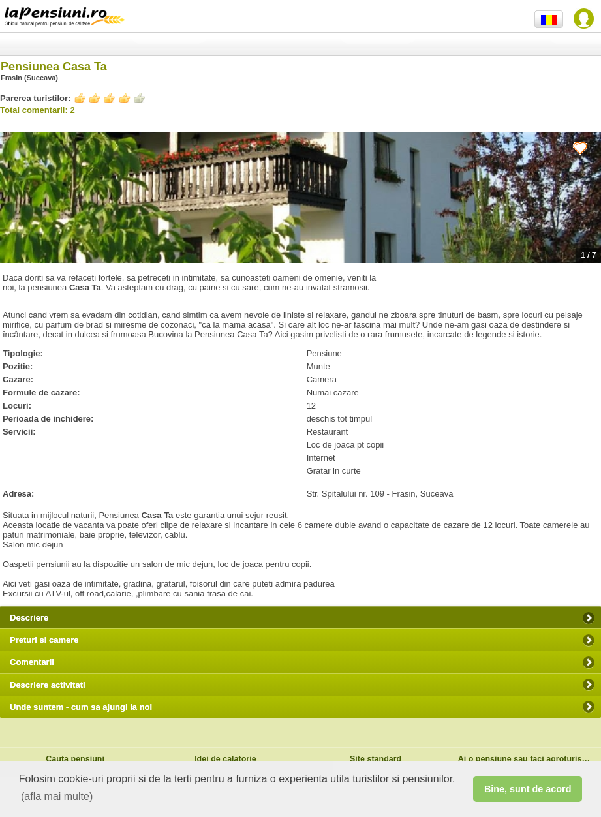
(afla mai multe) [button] (57, 796)
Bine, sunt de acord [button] (528, 789)
